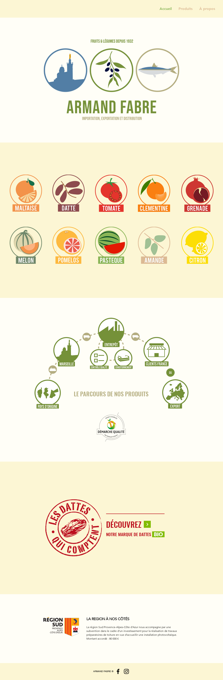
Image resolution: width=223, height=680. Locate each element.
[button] (185, 8)
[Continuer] (147, 524)
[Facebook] (118, 671)
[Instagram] (126, 671)
